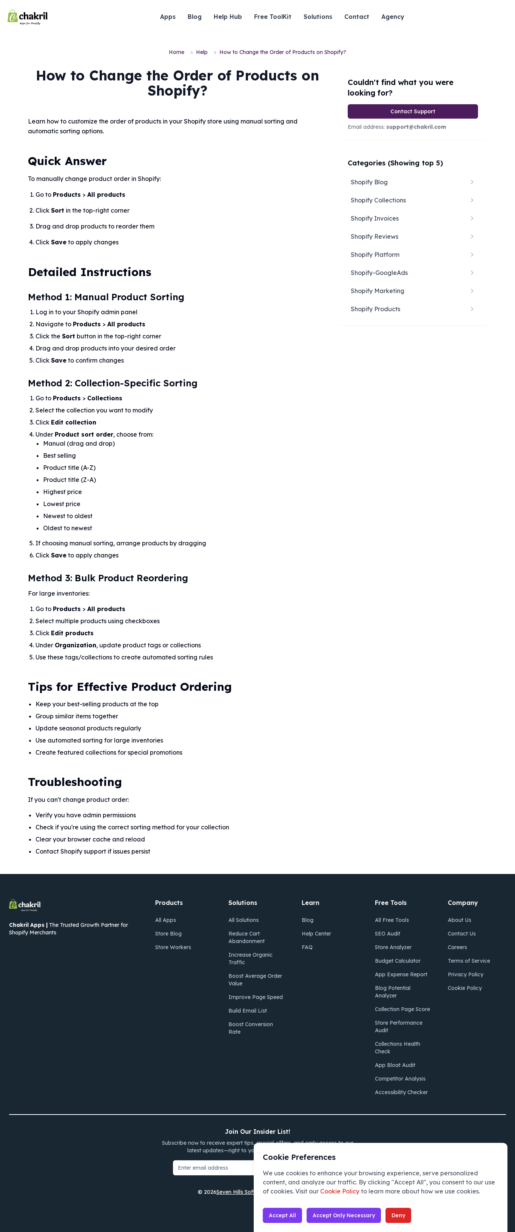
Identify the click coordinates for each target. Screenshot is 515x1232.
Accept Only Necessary (344, 1215)
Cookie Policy (339, 1191)
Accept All (282, 1215)
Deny (398, 1215)
